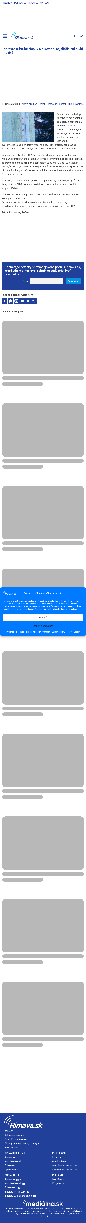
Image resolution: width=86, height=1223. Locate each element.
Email (25, 281)
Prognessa (58, 1183)
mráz (42, 104)
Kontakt (44, 3)
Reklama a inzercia (14, 1135)
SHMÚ (70, 104)
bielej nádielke (68, 125)
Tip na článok (11, 1169)
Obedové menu (60, 1161)
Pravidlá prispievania (16, 1139)
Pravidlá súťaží (12, 1147)
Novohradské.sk (13, 1161)
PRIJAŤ (43, 617)
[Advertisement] (43, 77)
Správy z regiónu (29, 104)
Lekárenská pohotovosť (65, 1169)
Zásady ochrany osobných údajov (65, 632)
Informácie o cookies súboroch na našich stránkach (28, 632)
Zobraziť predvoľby (43, 626)
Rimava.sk (10, 1157)
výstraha (79, 104)
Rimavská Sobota (56, 104)
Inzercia (7, 3)
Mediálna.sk (58, 1179)
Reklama (33, 3)
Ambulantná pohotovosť (65, 1165)
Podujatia (20, 3)
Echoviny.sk (11, 1165)
